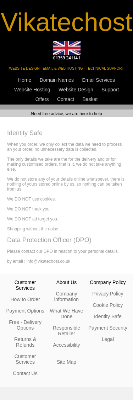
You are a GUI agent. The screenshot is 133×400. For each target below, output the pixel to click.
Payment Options (25, 311)
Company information (66, 296)
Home (24, 80)
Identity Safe (108, 316)
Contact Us (25, 373)
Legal (108, 339)
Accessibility (66, 345)
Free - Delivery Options (25, 325)
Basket (90, 99)
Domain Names (57, 80)
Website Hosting (32, 89)
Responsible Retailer (66, 330)
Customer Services (25, 359)
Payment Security (107, 328)
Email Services (98, 80)
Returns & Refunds (25, 342)
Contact (65, 99)
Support (110, 89)
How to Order (25, 299)
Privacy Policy (107, 294)
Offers (42, 99)
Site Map (66, 362)
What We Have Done (66, 313)
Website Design (76, 89)
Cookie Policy (108, 305)
